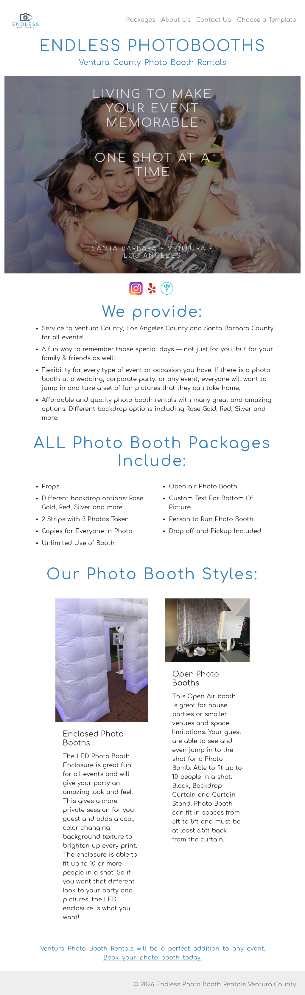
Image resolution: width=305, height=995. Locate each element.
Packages (140, 19)
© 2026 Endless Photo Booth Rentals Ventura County (214, 984)
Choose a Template (266, 19)
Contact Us (213, 19)
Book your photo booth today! (152, 957)
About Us (175, 19)
